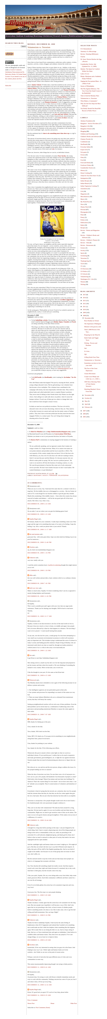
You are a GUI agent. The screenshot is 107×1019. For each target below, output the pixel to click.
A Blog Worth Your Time (91, 357)
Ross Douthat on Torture (91, 320)
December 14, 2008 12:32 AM (40, 985)
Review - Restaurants (87, 245)
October (87, 398)
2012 (84, 303)
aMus (31, 575)
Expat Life (84, 149)
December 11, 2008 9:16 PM (39, 915)
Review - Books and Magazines (90, 230)
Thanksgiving (85, 261)
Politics (83, 220)
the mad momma (34, 534)
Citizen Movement (90, 373)
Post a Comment (32, 1000)
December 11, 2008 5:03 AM (39, 895)
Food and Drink (85, 162)
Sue (30, 655)
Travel (82, 263)
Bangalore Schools (86, 128)
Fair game (84, 152)
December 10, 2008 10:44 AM (40, 820)
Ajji (85, 354)
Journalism (84, 188)
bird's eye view (33, 588)
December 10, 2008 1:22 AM (39, 650)
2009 (84, 312)
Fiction (83, 155)
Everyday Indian (85, 147)
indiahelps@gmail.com (65, 368)
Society (45, 475)
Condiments (84, 141)
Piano (82, 215)
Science (83, 248)
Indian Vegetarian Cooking (89, 186)
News (82, 204)
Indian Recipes (85, 181)
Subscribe (8, 85)
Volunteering (63, 475)
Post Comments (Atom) (43, 1007)
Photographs (84, 212)
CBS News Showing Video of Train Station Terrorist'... (92, 384)
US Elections (84, 269)
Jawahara (32, 944)
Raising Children (43, 36)
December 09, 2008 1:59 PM (39, 570)
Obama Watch (85, 207)
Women (83, 282)
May (86, 401)
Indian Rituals (85, 183)
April (86, 404)
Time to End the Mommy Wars (90, 96)
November (88, 395)
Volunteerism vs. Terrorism (39, 47)
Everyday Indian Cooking (19, 36)
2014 (84, 297)
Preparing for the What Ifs (92, 335)
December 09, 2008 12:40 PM (39, 542)
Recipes (83, 228)
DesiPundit (38, 475)
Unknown (32, 557)
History (83, 170)
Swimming (84, 255)
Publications (75, 36)
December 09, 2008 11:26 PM (39, 596)
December (88, 318)
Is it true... (87, 351)
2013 (84, 300)
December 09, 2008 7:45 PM (39, 583)
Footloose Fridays (86, 165)
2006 (84, 414)
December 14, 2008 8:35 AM (39, 995)
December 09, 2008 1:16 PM (39, 553)
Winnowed (32, 680)
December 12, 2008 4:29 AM (39, 940)
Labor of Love (85, 74)
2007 (84, 411)
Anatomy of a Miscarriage (88, 51)
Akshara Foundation (87, 121)
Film (82, 157)
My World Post (85, 202)
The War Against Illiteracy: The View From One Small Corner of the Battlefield (91, 91)
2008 (84, 315)
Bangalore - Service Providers (90, 123)
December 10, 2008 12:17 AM (40, 616)
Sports (82, 253)
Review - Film (85, 242)
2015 (84, 294)
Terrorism (53, 475)
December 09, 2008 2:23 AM (39, 504)
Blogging (83, 131)
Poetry (82, 217)
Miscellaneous (85, 196)
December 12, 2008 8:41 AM (39, 967)
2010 (84, 309)
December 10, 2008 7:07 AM (39, 714)
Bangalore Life (85, 126)
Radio (82, 225)
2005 (84, 417)
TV (82, 266)
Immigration (84, 178)
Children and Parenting (87, 134)
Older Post (73, 1003)
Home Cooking (85, 173)
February (87, 407)
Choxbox (32, 547)
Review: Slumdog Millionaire (89, 54)
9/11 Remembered (86, 49)
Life (82, 191)
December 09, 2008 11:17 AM (40, 529)
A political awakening (54, 565)
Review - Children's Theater (89, 240)
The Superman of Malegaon (92, 323)
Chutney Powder (86, 139)
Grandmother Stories (87, 168)
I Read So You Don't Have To (89, 175)
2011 (84, 306)
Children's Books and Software (90, 136)
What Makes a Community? (89, 101)
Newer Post (31, 1003)
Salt (85, 348)
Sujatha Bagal (33, 519)
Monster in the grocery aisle (92, 326)
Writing (83, 284)
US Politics (84, 271)
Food (82, 160)
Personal (88, 36)
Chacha (83, 56)
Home (52, 1003)
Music (82, 199)
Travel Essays (60, 36)
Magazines (84, 194)
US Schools (84, 274)
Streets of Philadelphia (87, 86)
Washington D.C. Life (87, 279)
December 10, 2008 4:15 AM (39, 675)
